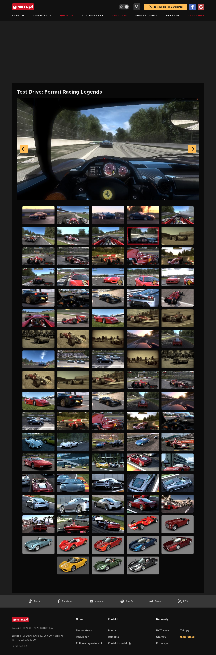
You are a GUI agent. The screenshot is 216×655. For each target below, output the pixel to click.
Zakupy (184, 630)
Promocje (119, 15)
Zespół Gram (84, 630)
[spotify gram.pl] (126, 601)
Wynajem (173, 15)
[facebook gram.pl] (65, 601)
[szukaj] (136, 6)
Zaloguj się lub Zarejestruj (168, 7)
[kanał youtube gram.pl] (96, 601)
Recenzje (42, 16)
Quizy (67, 16)
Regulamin (82, 637)
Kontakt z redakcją (119, 643)
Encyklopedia (146, 15)
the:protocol (187, 637)
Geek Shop (196, 15)
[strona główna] (31, 6)
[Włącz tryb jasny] (124, 6)
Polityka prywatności (89, 643)
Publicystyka (93, 15)
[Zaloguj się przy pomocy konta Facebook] (192, 7)
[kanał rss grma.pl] (183, 601)
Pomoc (112, 630)
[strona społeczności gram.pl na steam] (155, 601)
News (18, 16)
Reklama (113, 637)
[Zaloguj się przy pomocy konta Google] (201, 7)
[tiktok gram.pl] (34, 601)
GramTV (161, 637)
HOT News (163, 630)
